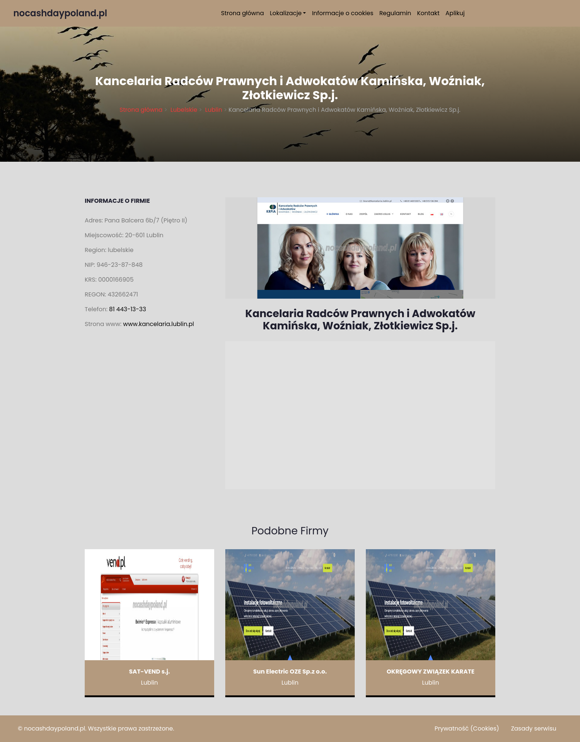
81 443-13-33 (127, 309)
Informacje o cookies (342, 13)
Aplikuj (455, 13)
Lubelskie (184, 109)
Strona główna (242, 13)
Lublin (213, 109)
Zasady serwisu (533, 728)
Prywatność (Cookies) (467, 728)
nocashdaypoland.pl (54, 728)
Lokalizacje (286, 13)
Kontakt (428, 13)
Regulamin (395, 13)
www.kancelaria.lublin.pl (158, 324)
